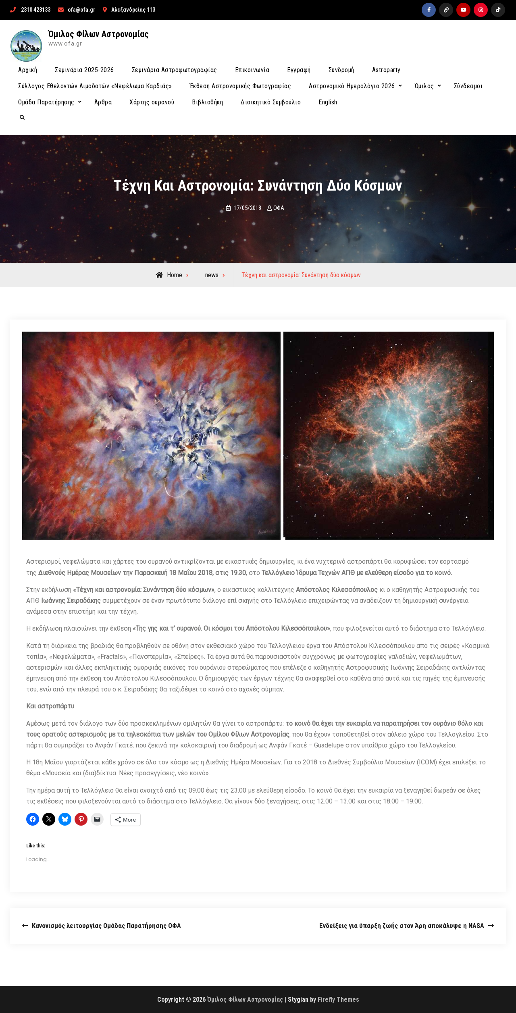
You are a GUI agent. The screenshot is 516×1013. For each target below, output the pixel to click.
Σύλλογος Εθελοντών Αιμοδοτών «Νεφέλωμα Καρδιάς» (95, 86)
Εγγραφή (299, 70)
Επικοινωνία (252, 70)
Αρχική (27, 70)
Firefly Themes (338, 999)
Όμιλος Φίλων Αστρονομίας (98, 34)
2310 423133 (35, 9)
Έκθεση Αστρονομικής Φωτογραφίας (240, 86)
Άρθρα (103, 102)
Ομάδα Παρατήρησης (46, 102)
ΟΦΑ (278, 208)
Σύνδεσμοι (468, 86)
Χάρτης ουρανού (151, 102)
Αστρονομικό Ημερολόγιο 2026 (352, 86)
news (211, 275)
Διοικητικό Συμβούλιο (271, 102)
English (327, 102)
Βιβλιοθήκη (207, 102)
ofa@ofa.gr (81, 9)
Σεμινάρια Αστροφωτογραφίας (174, 70)
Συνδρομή (341, 70)
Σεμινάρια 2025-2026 (84, 70)
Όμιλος (424, 86)
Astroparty (386, 70)
